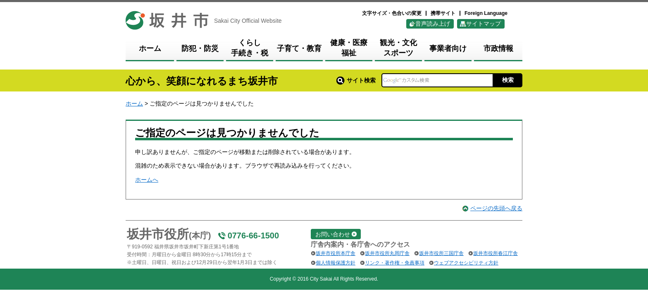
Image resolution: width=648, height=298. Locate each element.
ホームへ (146, 179)
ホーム (134, 103)
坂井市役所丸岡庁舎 (387, 253)
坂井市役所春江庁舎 (495, 253)
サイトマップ (483, 23)
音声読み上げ (432, 23)
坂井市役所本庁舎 (335, 253)
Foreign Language (486, 13)
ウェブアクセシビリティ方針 (466, 263)
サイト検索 (356, 80)
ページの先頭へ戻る (496, 208)
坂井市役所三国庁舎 (441, 253)
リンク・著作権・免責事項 (394, 263)
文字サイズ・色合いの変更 (392, 13)
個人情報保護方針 (335, 263)
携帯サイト (443, 13)
